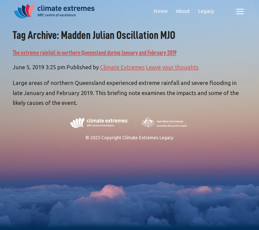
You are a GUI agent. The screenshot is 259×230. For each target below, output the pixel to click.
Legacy (206, 11)
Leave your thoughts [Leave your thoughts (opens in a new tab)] (172, 67)
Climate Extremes (122, 67)
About (183, 11)
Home (161, 11)
